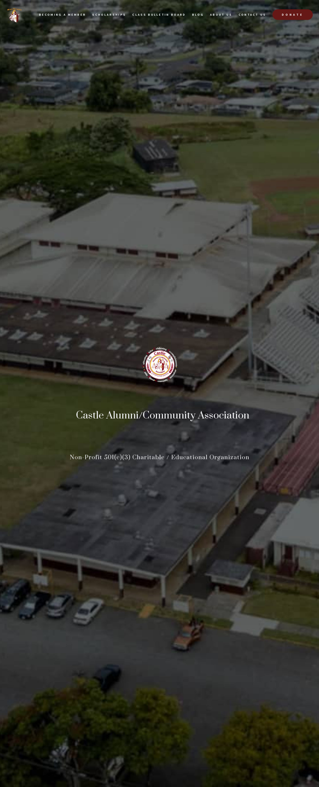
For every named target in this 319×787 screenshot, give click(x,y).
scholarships (109, 14)
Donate (292, 15)
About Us (221, 14)
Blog (198, 14)
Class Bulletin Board (159, 14)
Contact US (252, 14)
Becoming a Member (62, 14)
